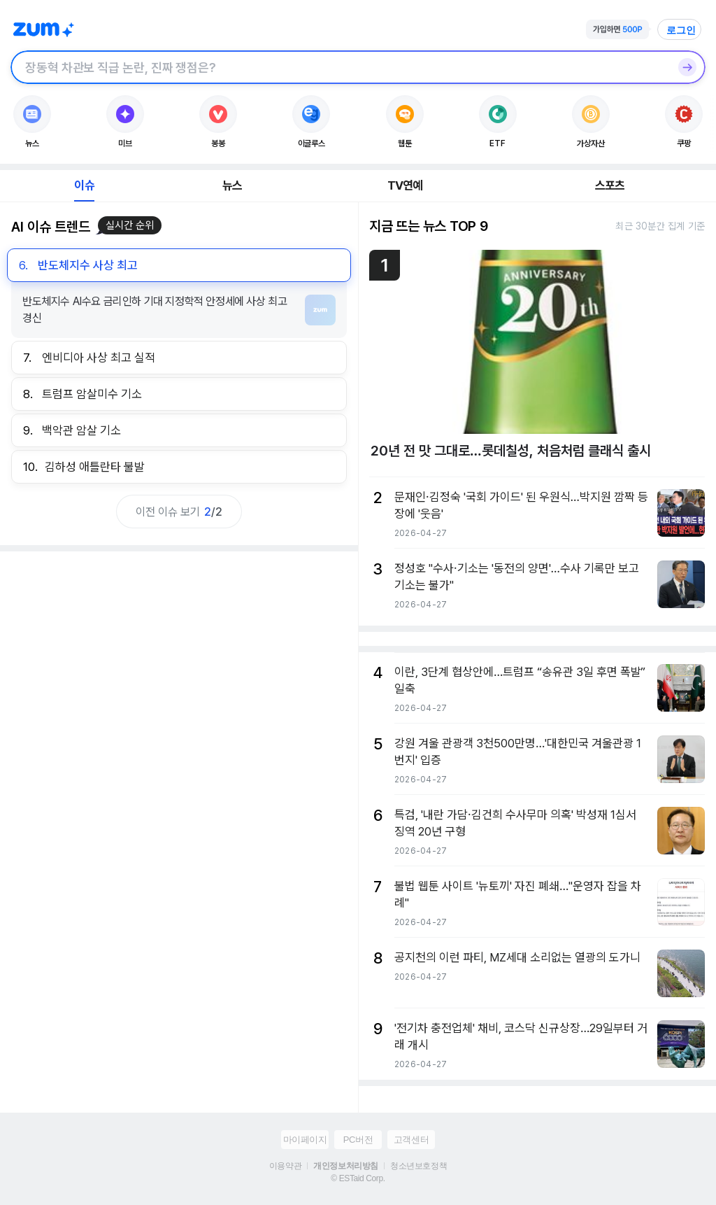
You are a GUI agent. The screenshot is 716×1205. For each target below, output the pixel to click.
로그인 (681, 30)
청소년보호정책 (418, 1166)
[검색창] (339, 67)
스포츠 (610, 185)
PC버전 (358, 1139)
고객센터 (411, 1139)
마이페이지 (305, 1139)
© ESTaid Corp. (358, 1178)
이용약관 (285, 1166)
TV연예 (405, 185)
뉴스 (232, 185)
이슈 (84, 185)
